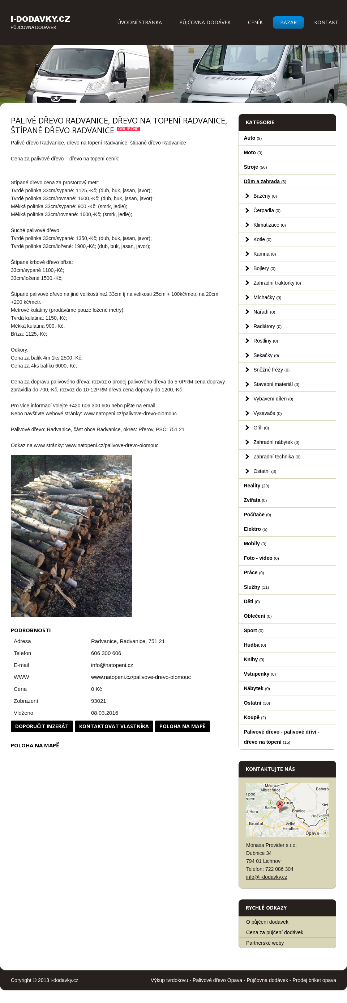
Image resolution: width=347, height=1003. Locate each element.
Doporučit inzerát (42, 726)
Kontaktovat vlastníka (114, 726)
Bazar (288, 22)
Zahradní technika (276, 456)
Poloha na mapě (182, 726)
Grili (261, 428)
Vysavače (267, 413)
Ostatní (264, 471)
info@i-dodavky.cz (266, 877)
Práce (254, 572)
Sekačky (266, 355)
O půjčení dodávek (267, 922)
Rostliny (265, 341)
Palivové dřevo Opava (217, 980)
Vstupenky (260, 674)
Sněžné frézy (271, 370)
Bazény (265, 196)
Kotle (262, 239)
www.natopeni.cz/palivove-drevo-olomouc (141, 677)
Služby (256, 587)
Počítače (257, 514)
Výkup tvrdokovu (169, 980)
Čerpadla (266, 210)
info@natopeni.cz (112, 665)
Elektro (255, 529)
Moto (253, 152)
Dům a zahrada (265, 181)
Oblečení (257, 616)
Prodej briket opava (314, 980)
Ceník (255, 22)
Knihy (254, 659)
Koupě (255, 717)
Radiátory (267, 326)
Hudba (255, 645)
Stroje (255, 167)
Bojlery (264, 268)
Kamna (264, 254)
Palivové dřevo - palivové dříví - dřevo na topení (281, 737)
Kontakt (326, 22)
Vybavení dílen (273, 399)
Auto (253, 138)
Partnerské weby (265, 943)
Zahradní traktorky (277, 283)
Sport (254, 630)
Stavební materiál (276, 384)
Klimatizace (269, 225)
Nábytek (257, 688)
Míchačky (267, 297)
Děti (252, 601)
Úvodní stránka (139, 22)
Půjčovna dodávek (205, 22)
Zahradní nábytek (276, 442)
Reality (256, 485)
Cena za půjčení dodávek (274, 932)
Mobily (255, 543)
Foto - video (261, 558)
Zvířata (255, 500)
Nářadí (264, 312)
